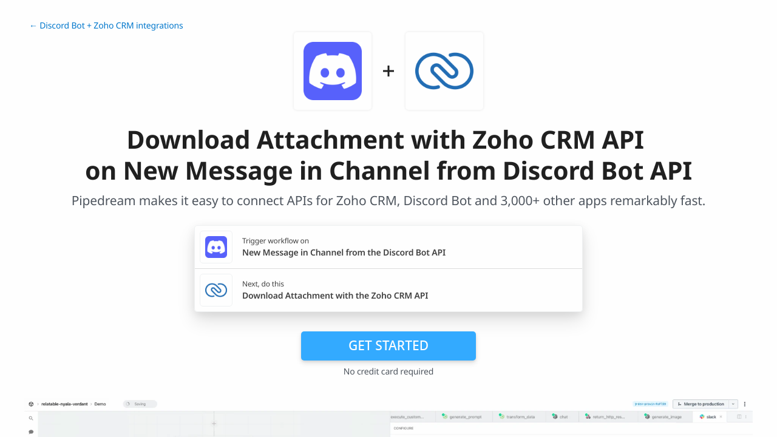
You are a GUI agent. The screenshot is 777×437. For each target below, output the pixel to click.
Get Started (388, 345)
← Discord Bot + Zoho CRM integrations (106, 26)
